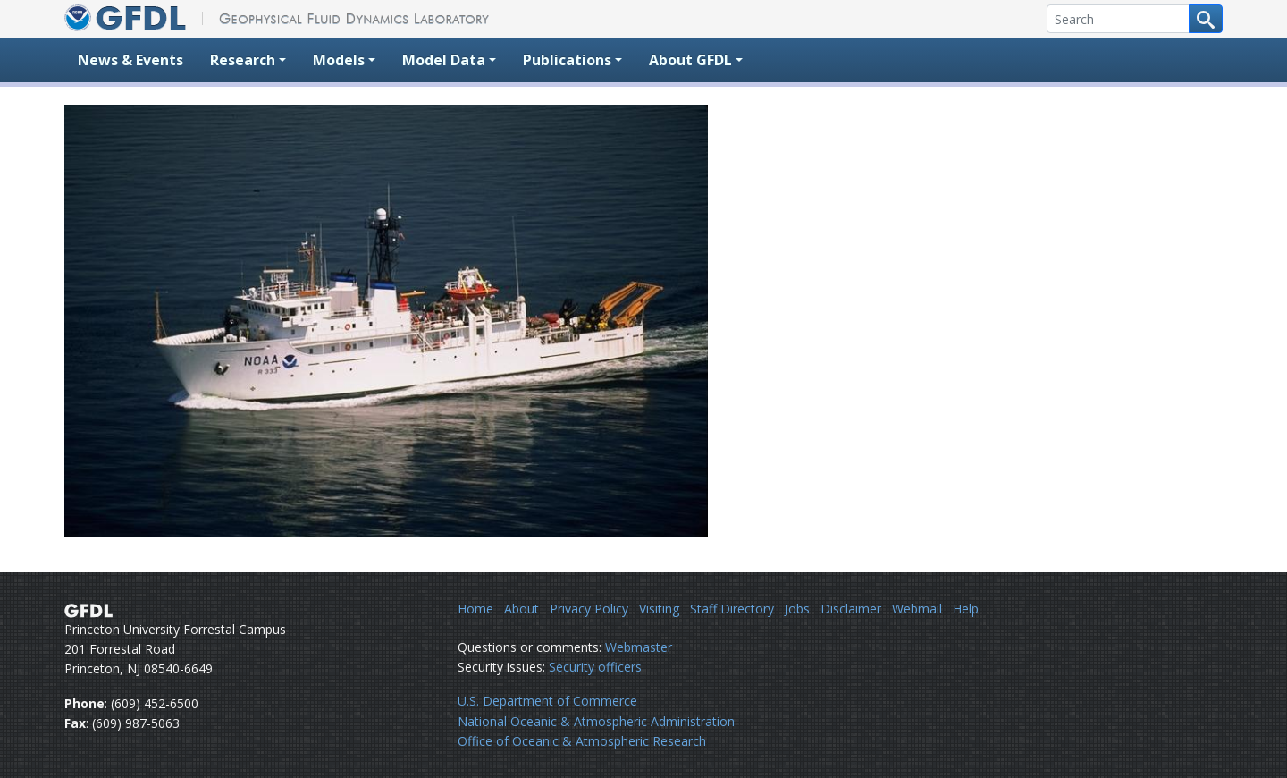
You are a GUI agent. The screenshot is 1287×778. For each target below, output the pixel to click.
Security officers (595, 666)
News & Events (130, 60)
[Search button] (1206, 18)
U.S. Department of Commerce (547, 700)
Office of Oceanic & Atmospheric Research (582, 740)
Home (475, 608)
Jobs (797, 608)
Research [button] (242, 60)
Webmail (917, 608)
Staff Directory (732, 608)
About (521, 608)
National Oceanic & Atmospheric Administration (596, 721)
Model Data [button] (443, 60)
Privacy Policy (589, 608)
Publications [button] (567, 60)
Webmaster (638, 646)
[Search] (1118, 18)
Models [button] (339, 60)
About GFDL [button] (690, 60)
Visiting (659, 608)
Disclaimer (850, 608)
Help (966, 608)
